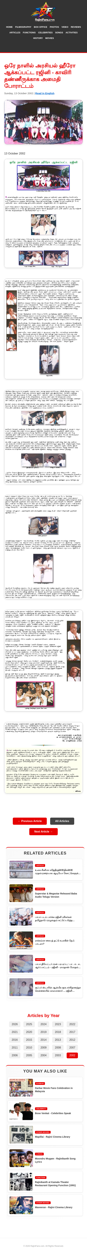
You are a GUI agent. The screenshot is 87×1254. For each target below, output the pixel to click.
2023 (58, 1024)
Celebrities (45, 32)
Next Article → (43, 831)
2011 (15, 1047)
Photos (54, 27)
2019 (44, 1032)
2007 (72, 1047)
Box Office (40, 27)
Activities (72, 32)
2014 (44, 1039)
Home (9, 27)
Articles (14, 32)
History (38, 38)
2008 (58, 1047)
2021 (15, 1032)
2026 (15, 1024)
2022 (72, 1024)
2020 (29, 1032)
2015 (29, 1039)
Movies (49, 38)
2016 (15, 1039)
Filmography (23, 27)
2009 (44, 1047)
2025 (29, 1024)
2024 (44, 1024)
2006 (15, 1055)
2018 (58, 1032)
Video (64, 27)
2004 (44, 1055)
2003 (58, 1055)
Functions (29, 32)
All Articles (62, 821)
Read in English (44, 93)
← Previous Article (30, 821)
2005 (29, 1055)
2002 (72, 1055)
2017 (72, 1032)
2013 (58, 1039)
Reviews (76, 27)
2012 (72, 1039)
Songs (59, 32)
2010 (29, 1047)
